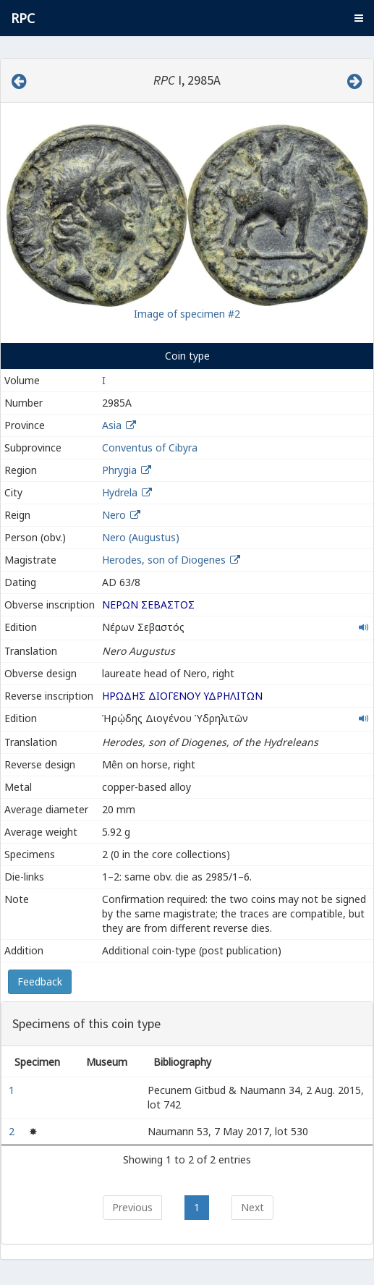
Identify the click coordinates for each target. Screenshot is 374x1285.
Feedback (39, 981)
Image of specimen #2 (187, 314)
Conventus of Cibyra (149, 447)
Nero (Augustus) (140, 537)
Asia (112, 425)
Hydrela (119, 492)
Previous (132, 1207)
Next (252, 1207)
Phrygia (119, 470)
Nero (114, 515)
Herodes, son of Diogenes (165, 560)
